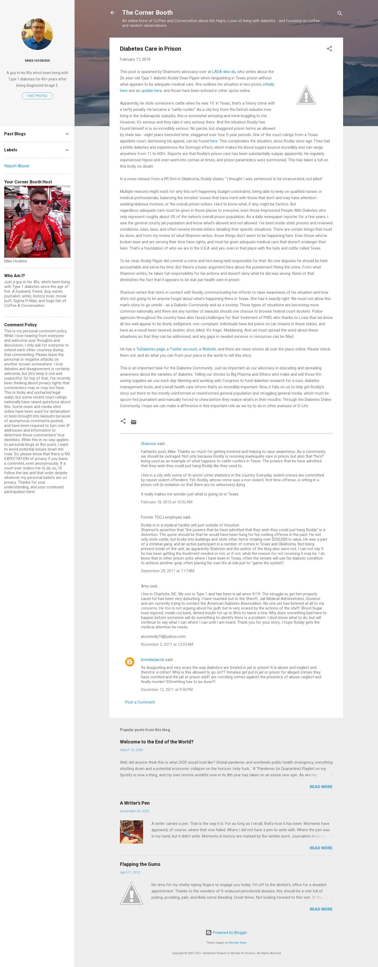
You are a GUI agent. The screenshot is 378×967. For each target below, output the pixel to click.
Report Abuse (16, 165)
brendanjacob (152, 659)
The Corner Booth (147, 12)
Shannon (148, 443)
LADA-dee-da (223, 71)
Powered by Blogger (226, 932)
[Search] (340, 14)
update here (151, 90)
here (214, 141)
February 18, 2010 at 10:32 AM (166, 502)
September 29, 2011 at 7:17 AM (167, 570)
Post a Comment (140, 702)
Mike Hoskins (37, 60)
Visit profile (37, 96)
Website (209, 349)
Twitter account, (184, 349)
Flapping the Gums (140, 864)
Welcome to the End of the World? (156, 741)
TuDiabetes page (150, 349)
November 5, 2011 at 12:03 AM (167, 644)
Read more (321, 786)
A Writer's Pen (135, 803)
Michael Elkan (238, 942)
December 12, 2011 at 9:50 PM (167, 689)
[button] (329, 49)
